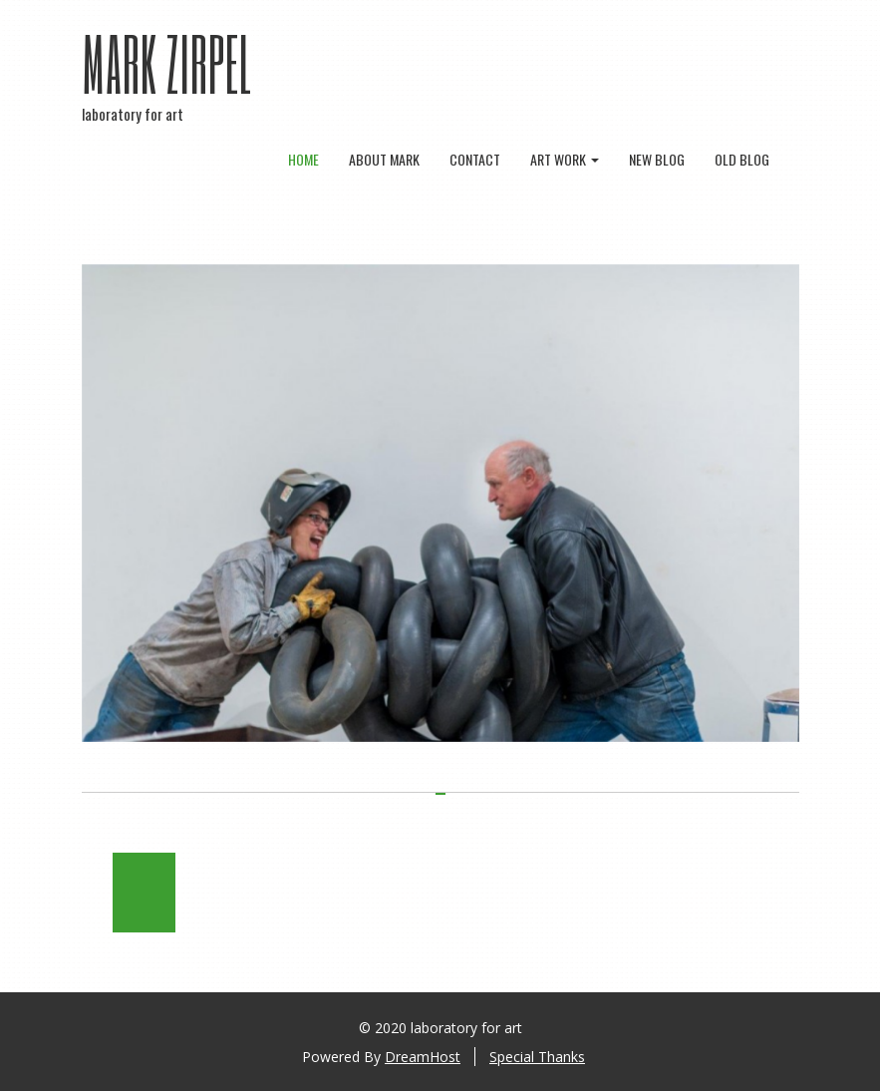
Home (303, 159)
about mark (384, 159)
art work (564, 159)
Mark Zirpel (167, 63)
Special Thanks (537, 1056)
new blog (657, 159)
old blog (742, 159)
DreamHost (422, 1056)
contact (474, 159)
